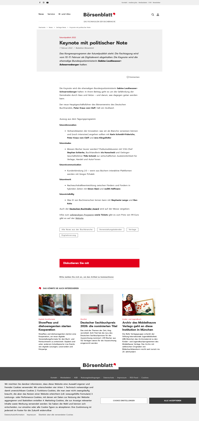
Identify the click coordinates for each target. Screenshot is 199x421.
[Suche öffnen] (152, 14)
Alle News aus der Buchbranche (77, 229)
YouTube (47, 2)
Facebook (40, 2)
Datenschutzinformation (14, 414)
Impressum (122, 377)
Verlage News (61, 27)
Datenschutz (108, 377)
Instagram (43, 2)
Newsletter (156, 2)
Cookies (144, 377)
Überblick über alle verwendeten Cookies (56, 414)
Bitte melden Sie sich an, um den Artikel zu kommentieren (87, 277)
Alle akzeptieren (172, 400)
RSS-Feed (134, 377)
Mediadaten (143, 2)
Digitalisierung (69, 235)
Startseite (42, 27)
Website (79, 218)
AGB (76, 377)
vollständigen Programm (82, 214)
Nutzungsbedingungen (90, 377)
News (51, 27)
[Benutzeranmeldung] (157, 14)
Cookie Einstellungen (124, 400)
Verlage (132, 229)
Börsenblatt (99, 14)
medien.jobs (133, 2)
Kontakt (124, 2)
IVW (150, 2)
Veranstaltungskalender (110, 229)
